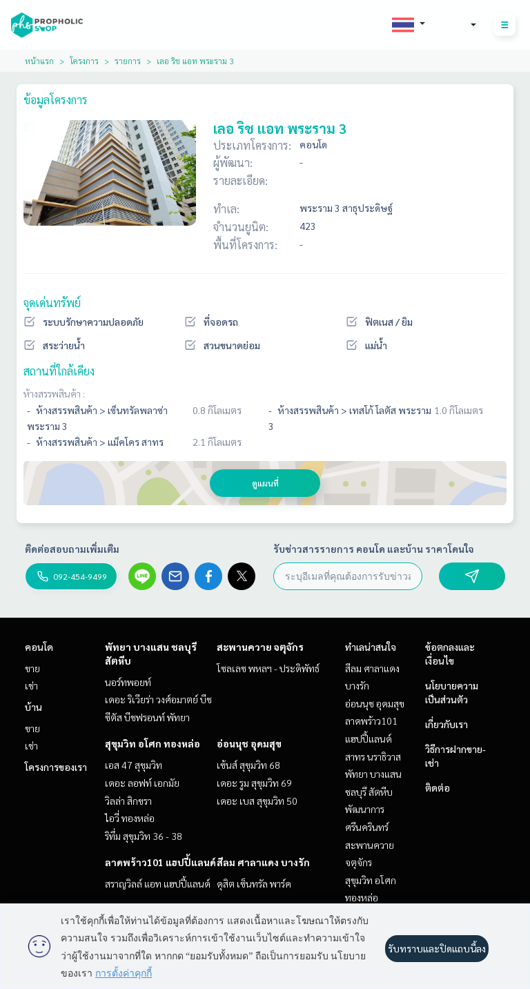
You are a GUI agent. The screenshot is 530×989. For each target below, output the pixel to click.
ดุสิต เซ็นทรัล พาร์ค (254, 883)
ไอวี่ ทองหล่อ (130, 818)
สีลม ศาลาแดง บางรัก (263, 862)
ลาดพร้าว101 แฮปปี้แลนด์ (160, 862)
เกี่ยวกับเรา (446, 724)
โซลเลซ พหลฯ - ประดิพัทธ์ (268, 668)
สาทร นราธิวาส (373, 756)
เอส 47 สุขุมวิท (133, 764)
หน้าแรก (39, 60)
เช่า (31, 685)
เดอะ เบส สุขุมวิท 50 (257, 800)
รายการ (128, 60)
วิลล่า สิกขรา (128, 800)
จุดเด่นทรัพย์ (52, 302)
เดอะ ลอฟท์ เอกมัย (142, 782)
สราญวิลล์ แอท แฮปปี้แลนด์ (157, 883)
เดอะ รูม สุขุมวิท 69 (254, 782)
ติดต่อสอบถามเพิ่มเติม (72, 548)
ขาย (32, 668)
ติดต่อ (437, 787)
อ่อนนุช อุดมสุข (249, 743)
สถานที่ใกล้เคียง (59, 371)
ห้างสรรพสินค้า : (54, 393)
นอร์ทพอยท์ (128, 682)
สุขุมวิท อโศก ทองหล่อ (152, 743)
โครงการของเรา (56, 767)
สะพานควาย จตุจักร (260, 646)
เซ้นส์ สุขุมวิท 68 (248, 764)
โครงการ (84, 60)
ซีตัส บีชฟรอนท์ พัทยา (147, 717)
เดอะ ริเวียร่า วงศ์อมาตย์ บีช (158, 699)
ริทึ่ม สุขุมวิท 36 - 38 (143, 836)
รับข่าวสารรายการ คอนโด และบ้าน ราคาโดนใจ (373, 548)
